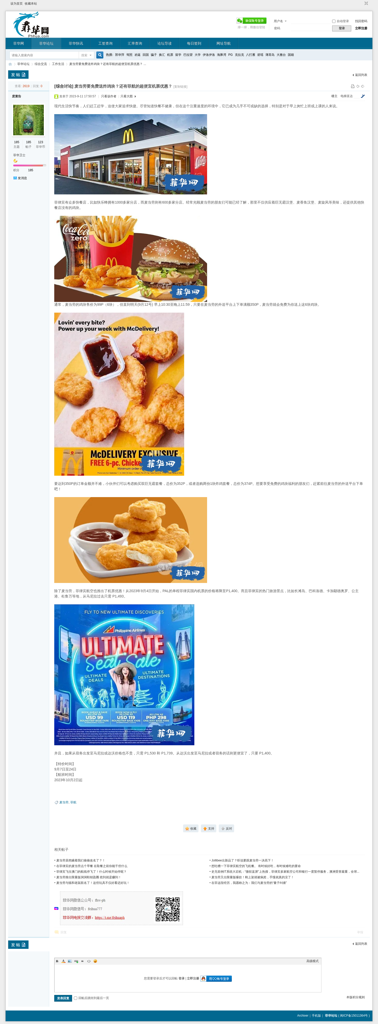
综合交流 (41, 64)
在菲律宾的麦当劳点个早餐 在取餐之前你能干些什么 (91, 866)
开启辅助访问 (361, 3)
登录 (182, 978)
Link (76, 961)
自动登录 (340, 21)
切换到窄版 (366, 3)
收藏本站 (31, 3)
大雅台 (281, 55)
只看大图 (126, 96)
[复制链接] (180, 86)
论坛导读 (164, 43)
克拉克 (239, 55)
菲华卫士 (19, 155)
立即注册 (361, 28)
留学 (178, 55)
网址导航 (224, 43)
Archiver (302, 1015)
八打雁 (250, 55)
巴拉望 (188, 55)
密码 (277, 28)
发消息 (22, 178)
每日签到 (194, 43)
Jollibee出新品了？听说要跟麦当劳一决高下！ (242, 860)
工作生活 (58, 64)
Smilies (95, 961)
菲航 (73, 802)
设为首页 (16, 3)
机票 (170, 55)
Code (88, 961)
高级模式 (312, 961)
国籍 (291, 55)
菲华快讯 (76, 43)
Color (63, 961)
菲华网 (18, 43)
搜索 (84, 55)
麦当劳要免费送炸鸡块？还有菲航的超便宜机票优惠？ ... (107, 64)
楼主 (334, 96)
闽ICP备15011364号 (354, 1015)
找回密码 (361, 21)
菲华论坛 (46, 43)
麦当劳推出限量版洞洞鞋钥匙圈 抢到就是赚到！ (88, 877)
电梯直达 (347, 96)
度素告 (16, 96)
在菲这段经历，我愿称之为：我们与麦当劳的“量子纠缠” (249, 883)
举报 (360, 932)
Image (69, 961)
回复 (64, 932)
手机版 (316, 1015)
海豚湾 (221, 55)
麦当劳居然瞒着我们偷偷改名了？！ (80, 860)
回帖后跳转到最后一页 (91, 998)
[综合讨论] (63, 86)
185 (16, 142)
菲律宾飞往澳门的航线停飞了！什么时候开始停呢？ (91, 871)
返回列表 (361, 75)
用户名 (278, 21)
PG (230, 55)
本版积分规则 (355, 997)
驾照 (129, 55)
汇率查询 (135, 43)
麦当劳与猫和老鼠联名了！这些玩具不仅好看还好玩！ (93, 883)
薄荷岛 (270, 55)
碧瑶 (260, 55)
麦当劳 (64, 802)
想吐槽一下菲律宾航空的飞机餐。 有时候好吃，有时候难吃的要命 (256, 866)
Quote (82, 961)
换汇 (162, 55)
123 (40, 142)
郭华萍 (119, 55)
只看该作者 (108, 96)
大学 (198, 55)
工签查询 (105, 43)
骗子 (154, 55)
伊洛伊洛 (209, 55)
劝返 (137, 55)
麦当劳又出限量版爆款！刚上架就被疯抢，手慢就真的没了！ (252, 877)
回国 (146, 55)
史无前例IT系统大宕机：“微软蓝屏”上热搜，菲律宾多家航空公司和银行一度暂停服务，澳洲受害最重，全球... (285, 871)
